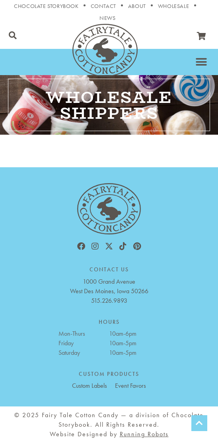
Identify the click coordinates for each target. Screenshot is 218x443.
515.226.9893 (109, 300)
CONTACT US (109, 269)
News (107, 17)
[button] (12, 35)
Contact (103, 6)
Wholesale (173, 6)
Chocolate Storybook (46, 6)
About (137, 6)
